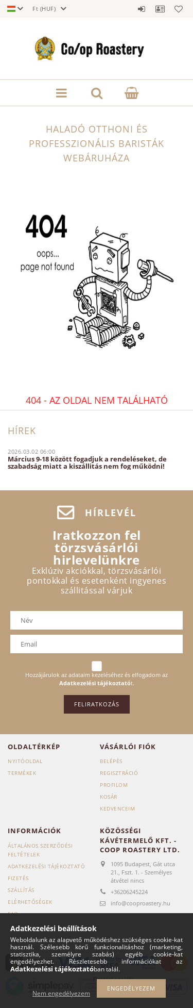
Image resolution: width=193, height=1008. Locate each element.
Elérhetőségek (30, 901)
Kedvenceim (117, 808)
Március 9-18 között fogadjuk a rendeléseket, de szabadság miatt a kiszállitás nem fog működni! (87, 462)
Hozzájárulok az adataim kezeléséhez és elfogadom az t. (96, 679)
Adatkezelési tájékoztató (46, 866)
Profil (160, 9)
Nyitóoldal (25, 761)
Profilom (114, 784)
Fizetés (18, 878)
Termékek (22, 772)
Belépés (141, 9)
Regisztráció (119, 772)
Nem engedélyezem (61, 993)
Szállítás (21, 890)
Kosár (108, 796)
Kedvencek (178, 9)
